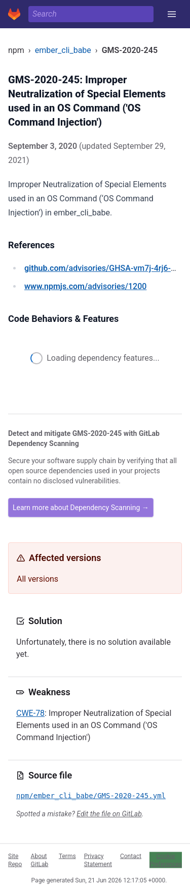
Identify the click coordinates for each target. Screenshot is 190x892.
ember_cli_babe (63, 50)
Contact (130, 855)
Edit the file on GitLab (109, 814)
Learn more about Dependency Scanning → (81, 508)
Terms (67, 855)
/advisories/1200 (85, 286)
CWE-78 (30, 713)
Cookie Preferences (165, 859)
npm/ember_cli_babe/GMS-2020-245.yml (91, 796)
